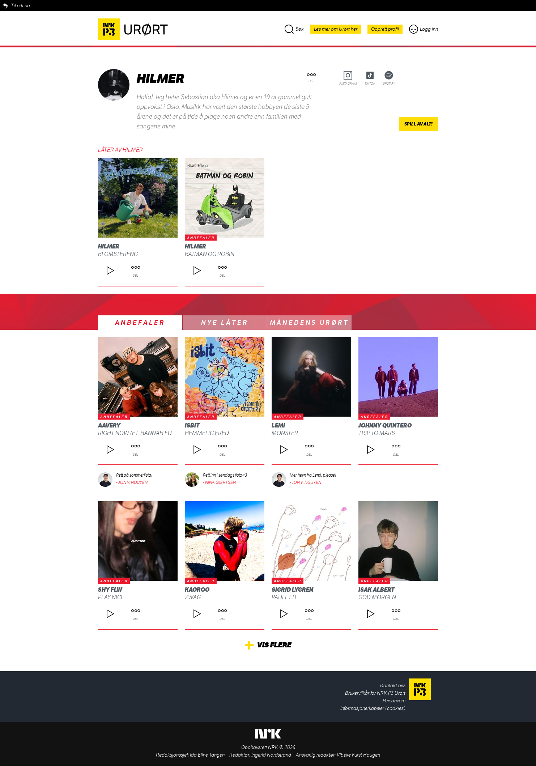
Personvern (394, 701)
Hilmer (108, 246)
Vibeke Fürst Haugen (358, 755)
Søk (294, 29)
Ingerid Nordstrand (271, 755)
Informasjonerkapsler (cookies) (372, 708)
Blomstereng (118, 254)
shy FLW (110, 589)
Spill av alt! (418, 124)
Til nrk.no (20, 6)
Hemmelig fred (207, 433)
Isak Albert (376, 589)
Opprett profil (385, 29)
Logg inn (423, 29)
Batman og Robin (209, 254)
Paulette (285, 597)
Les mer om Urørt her (335, 29)
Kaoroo (197, 589)
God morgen (377, 597)
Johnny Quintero (385, 425)
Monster (285, 433)
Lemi (278, 425)
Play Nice (111, 597)
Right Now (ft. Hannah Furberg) (145, 433)
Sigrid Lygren (292, 589)
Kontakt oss (392, 685)
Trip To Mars (376, 433)
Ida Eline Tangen (207, 755)
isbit (192, 425)
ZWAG (193, 597)
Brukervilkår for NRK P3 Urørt (375, 693)
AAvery (109, 425)
